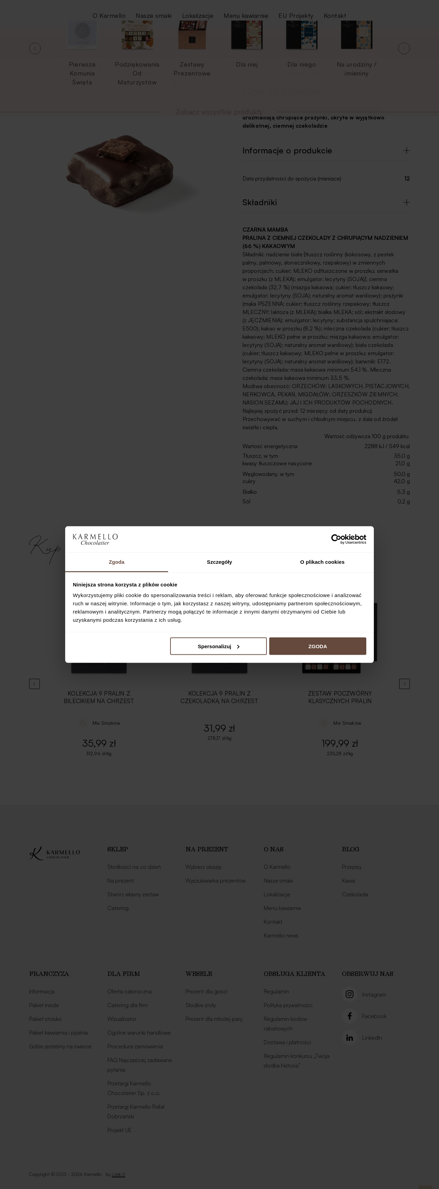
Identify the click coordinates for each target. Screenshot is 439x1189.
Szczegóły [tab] (219, 562)
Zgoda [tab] (116, 562)
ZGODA (317, 646)
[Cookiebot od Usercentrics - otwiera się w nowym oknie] (336, 539)
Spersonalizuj (219, 646)
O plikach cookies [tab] (322, 562)
